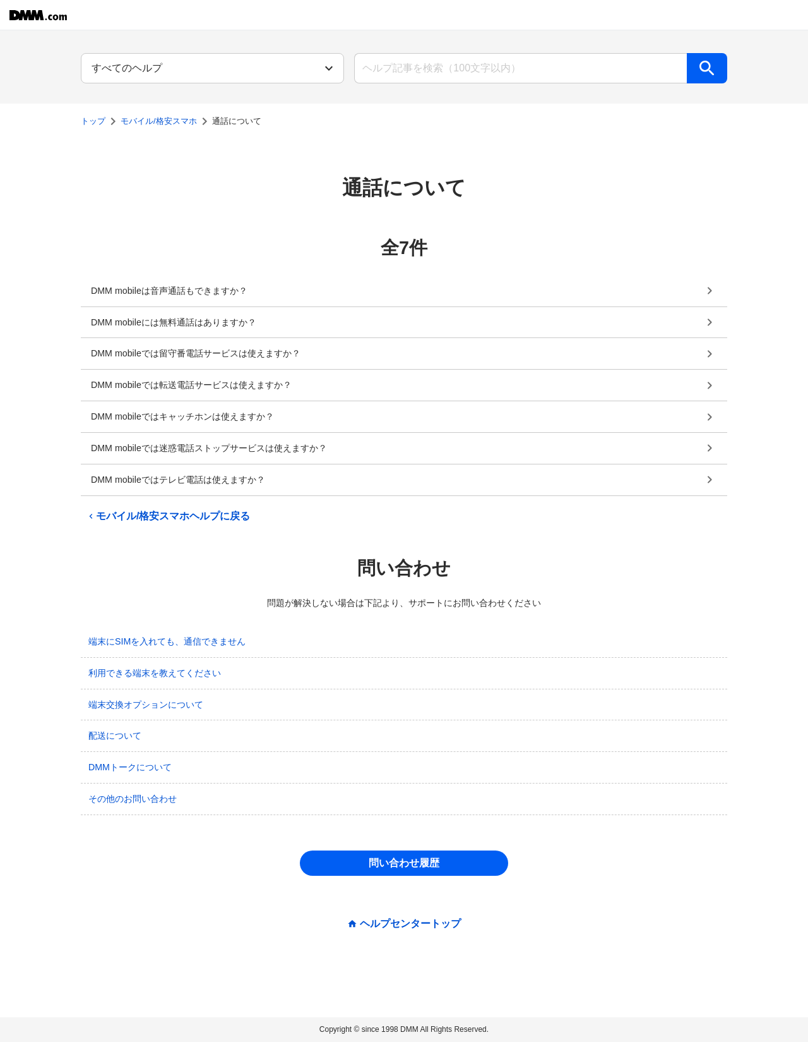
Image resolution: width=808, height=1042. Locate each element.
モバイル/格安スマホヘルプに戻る (168, 516)
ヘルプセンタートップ (410, 924)
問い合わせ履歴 (404, 862)
